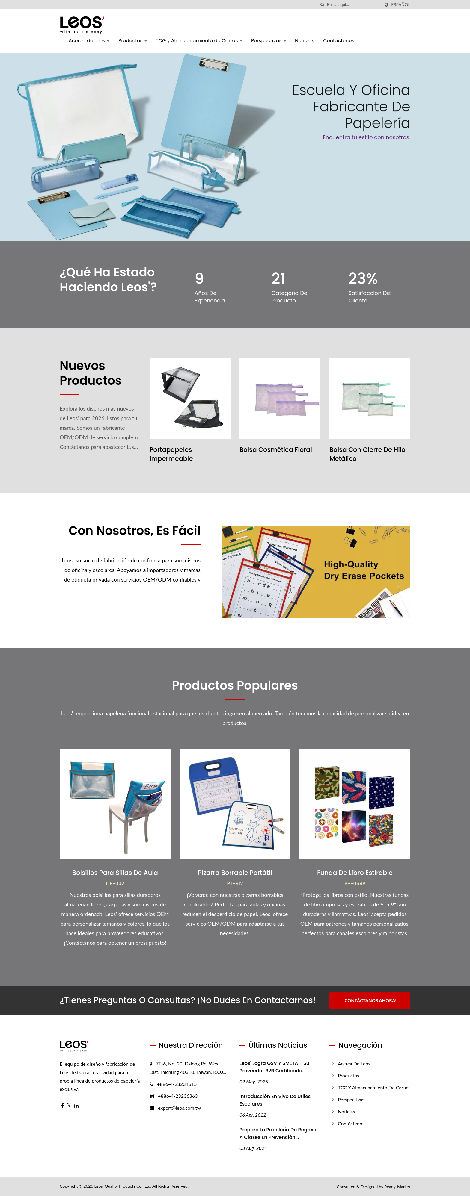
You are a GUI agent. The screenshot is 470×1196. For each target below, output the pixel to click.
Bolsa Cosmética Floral (275, 449)
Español (400, 4)
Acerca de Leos (89, 40)
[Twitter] (69, 1105)
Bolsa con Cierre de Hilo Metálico (367, 454)
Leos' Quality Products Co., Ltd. (122, 1186)
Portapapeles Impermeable (171, 454)
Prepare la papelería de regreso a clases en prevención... (278, 1133)
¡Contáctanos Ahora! (369, 1000)
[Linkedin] (76, 1105)
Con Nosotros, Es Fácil (135, 530)
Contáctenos (338, 40)
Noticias (304, 40)
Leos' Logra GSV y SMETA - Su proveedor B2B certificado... (274, 1067)
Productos (132, 40)
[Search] (353, 4)
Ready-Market (397, 1186)
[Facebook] (62, 1105)
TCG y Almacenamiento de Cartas (199, 40)
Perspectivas (268, 40)
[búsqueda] (322, 4)
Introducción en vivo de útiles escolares (275, 1100)
